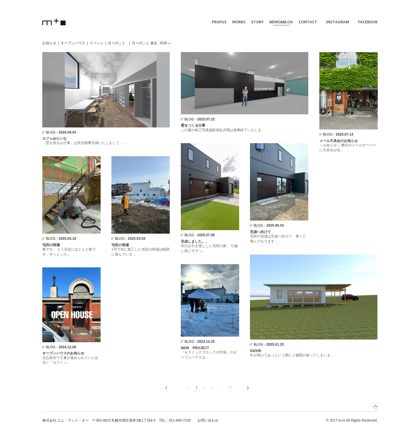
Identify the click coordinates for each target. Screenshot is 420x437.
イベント (97, 43)
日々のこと (116, 43)
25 (230, 388)
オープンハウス (73, 43)
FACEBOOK (368, 21)
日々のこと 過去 (144, 43)
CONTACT (308, 21)
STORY (257, 21)
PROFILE (219, 21)
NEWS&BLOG (281, 21)
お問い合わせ (207, 420)
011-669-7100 (180, 420)
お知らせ (49, 43)
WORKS (239, 21)
